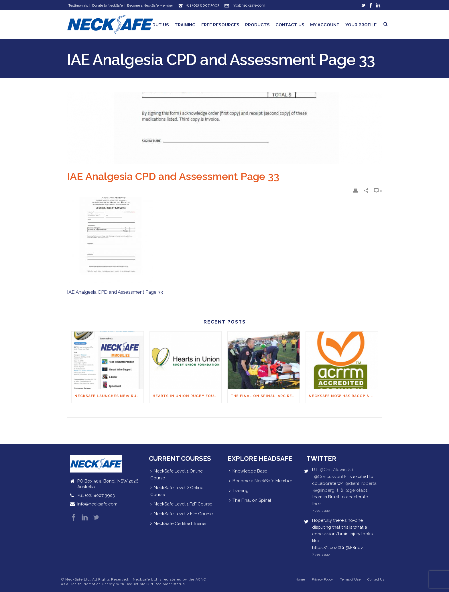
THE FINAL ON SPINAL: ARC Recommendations (265, 396)
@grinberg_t (325, 490)
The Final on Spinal (250, 500)
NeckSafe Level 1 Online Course (176, 474)
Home (300, 579)
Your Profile (361, 25)
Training (185, 25)
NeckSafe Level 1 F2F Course (181, 504)
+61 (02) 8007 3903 (202, 5)
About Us (157, 25)
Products (257, 25)
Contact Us (289, 25)
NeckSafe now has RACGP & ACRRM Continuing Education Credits (343, 396)
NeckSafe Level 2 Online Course (176, 491)
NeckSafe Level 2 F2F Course (181, 513)
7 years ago (321, 511)
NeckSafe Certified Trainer (178, 523)
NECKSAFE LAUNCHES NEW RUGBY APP (108, 396)
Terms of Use (350, 579)
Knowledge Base (248, 471)
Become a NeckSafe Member (260, 480)
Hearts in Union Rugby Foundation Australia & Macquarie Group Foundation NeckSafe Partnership (187, 396)
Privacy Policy (322, 579)
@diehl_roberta (361, 483)
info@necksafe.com (248, 5)
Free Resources (220, 25)
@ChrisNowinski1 (336, 469)
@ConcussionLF (330, 476)
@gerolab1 (356, 490)
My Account (325, 25)
